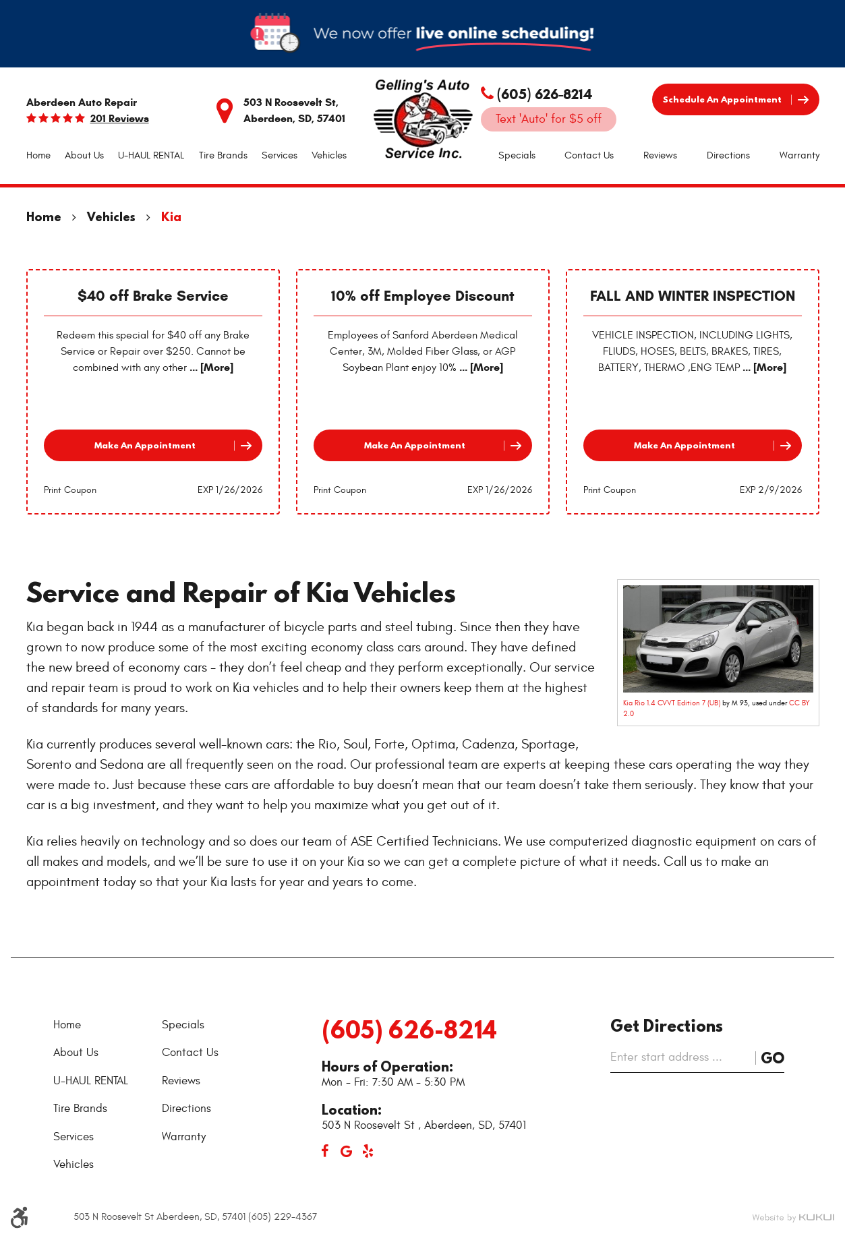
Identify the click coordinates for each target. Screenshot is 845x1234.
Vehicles (329, 155)
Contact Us (589, 155)
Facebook (325, 1151)
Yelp (368, 1151)
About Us (84, 155)
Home (38, 155)
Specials (516, 155)
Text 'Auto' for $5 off (549, 119)
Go (772, 1057)
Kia (171, 216)
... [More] (210, 367)
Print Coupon (70, 490)
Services (279, 155)
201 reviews (119, 118)
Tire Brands (223, 155)
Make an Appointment (145, 445)
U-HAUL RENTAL (151, 155)
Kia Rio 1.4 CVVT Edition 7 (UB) (671, 703)
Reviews (660, 155)
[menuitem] (38, 156)
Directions (728, 155)
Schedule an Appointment (722, 99)
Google (346, 1151)
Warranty (799, 155)
